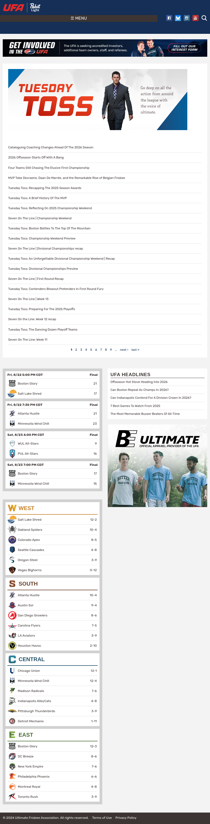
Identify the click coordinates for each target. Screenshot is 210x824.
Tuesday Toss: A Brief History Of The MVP (37, 198)
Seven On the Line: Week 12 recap (32, 319)
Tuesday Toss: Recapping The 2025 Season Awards (44, 188)
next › (124, 350)
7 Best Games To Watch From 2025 (135, 406)
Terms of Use (102, 818)
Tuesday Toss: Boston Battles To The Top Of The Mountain (49, 228)
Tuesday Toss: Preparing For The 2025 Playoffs (41, 309)
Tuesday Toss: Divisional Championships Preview (43, 269)
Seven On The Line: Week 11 (27, 339)
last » (135, 350)
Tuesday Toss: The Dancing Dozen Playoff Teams (42, 329)
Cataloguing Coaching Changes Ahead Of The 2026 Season (50, 147)
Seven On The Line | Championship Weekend (40, 218)
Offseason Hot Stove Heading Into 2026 (139, 382)
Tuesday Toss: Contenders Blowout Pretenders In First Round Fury (56, 289)
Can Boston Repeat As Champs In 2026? (139, 390)
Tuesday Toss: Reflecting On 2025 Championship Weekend (50, 208)
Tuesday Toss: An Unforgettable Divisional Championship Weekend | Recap (61, 258)
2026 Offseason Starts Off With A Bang (36, 157)
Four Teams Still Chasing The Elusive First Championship (48, 168)
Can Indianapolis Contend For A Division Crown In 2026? (150, 398)
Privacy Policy (125, 818)
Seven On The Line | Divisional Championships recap (45, 248)
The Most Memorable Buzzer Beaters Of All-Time (145, 414)
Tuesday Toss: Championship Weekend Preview (41, 238)
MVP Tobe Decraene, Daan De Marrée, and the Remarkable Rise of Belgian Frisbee (66, 178)
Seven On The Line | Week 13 (28, 299)
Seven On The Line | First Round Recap (36, 279)
